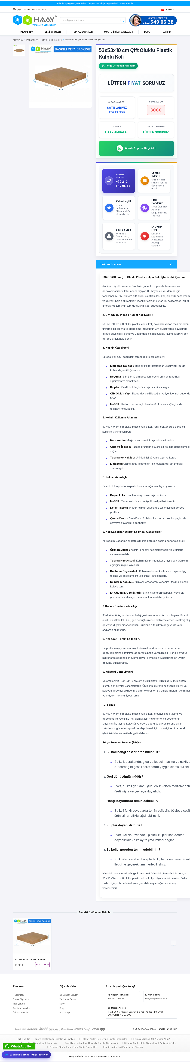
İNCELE (19, 966)
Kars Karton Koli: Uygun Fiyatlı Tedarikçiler (37, 1044)
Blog (62, 1009)
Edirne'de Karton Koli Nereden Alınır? (151, 1040)
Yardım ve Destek (68, 1000)
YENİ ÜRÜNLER (53, 32)
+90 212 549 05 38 (38, 10)
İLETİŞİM (166, 32)
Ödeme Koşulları (21, 1014)
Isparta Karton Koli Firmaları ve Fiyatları (123, 1048)
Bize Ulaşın (65, 1014)
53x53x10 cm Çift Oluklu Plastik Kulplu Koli (36, 961)
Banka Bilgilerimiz (22, 1000)
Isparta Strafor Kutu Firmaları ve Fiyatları (55, 1040)
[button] (173, 944)
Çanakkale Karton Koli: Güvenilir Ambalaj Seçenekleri (91, 1044)
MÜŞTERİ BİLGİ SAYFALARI (118, 32)
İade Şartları (19, 1005)
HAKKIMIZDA (26, 32)
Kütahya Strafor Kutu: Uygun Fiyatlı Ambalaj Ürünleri (150, 1044)
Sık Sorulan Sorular (69, 996)
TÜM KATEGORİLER (82, 32)
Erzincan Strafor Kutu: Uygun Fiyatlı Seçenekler (73, 1048)
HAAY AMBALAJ (148, 1030)
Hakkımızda (18, 996)
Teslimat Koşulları (21, 1009)
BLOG (147, 32)
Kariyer (63, 1005)
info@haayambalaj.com (156, 1000)
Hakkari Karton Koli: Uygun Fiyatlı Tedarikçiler (104, 1040)
